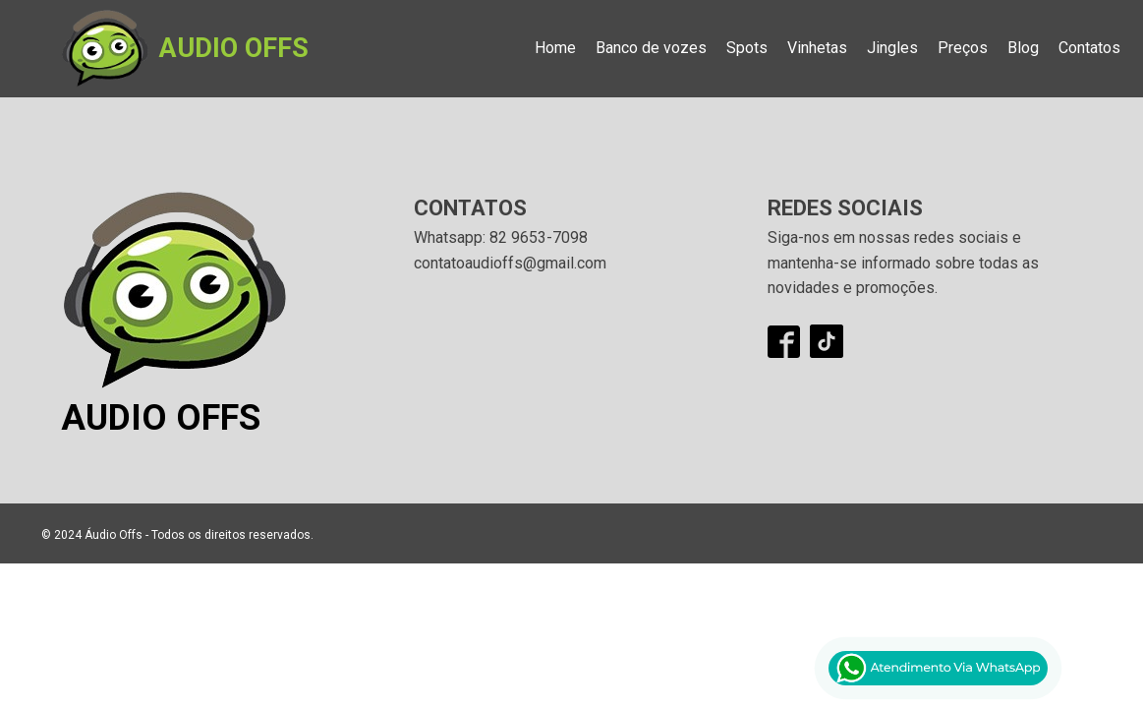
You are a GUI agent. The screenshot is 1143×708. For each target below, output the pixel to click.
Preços (963, 47)
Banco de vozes (651, 47)
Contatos (1089, 47)
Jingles (892, 47)
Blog (1023, 47)
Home (555, 47)
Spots (747, 47)
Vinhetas (817, 47)
